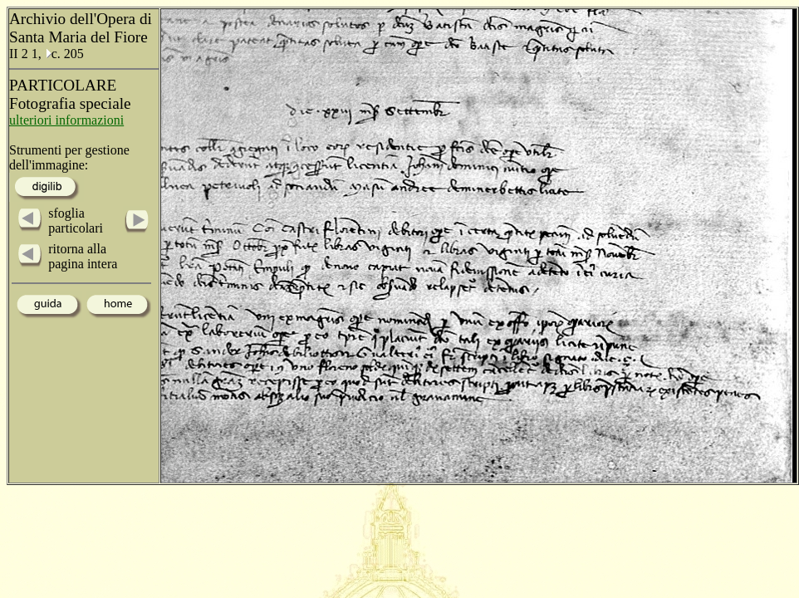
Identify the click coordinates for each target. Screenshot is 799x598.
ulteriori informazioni (66, 120)
